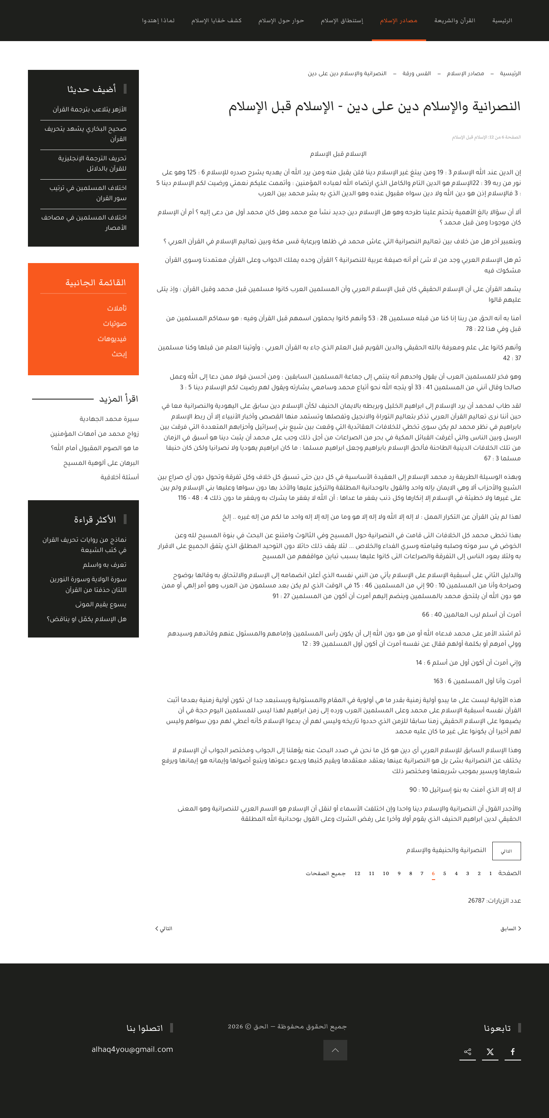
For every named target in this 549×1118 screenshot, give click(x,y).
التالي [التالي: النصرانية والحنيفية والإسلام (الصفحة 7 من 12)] (506, 851)
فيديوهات (112, 340)
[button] (336, 1050)
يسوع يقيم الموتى (101, 605)
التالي (164, 928)
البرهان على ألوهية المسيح (101, 463)
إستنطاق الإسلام (342, 20)
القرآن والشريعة (455, 20)
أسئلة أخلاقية (120, 478)
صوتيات (115, 324)
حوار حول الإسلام (281, 20)
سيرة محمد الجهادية (109, 419)
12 (358, 873)
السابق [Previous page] (511, 928)
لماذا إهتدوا (158, 20)
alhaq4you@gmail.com (133, 1050)
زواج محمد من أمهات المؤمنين (94, 434)
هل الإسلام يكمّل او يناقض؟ (87, 620)
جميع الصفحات (326, 873)
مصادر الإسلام (399, 20)
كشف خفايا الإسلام (216, 20)
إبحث (119, 355)
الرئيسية (502, 20)
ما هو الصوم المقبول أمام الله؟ (95, 449)
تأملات (117, 309)
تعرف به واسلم (105, 565)
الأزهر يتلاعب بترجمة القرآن (90, 110)
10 (386, 873)
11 (372, 873)
